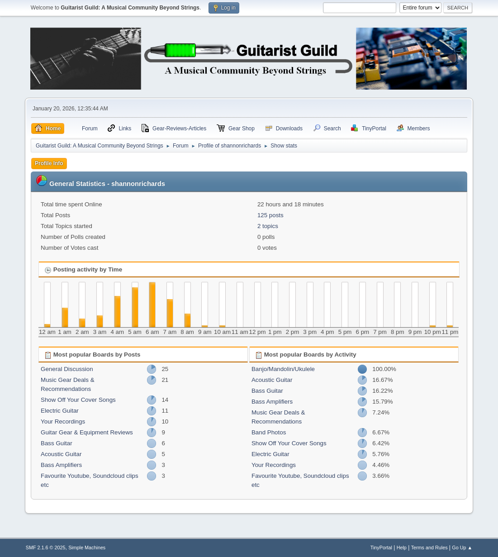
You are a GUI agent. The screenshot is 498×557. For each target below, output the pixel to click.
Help (402, 547)
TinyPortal (381, 547)
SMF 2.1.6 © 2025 (46, 547)
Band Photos (268, 432)
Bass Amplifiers (61, 465)
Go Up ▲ (462, 547)
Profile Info (49, 163)
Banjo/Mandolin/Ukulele (283, 369)
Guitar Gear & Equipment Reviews (87, 432)
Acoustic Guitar (61, 454)
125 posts (270, 215)
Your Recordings (63, 421)
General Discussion (67, 369)
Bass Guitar (56, 443)
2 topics (267, 226)
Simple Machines (86, 547)
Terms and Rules (429, 547)
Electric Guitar (60, 410)
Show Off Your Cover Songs (78, 399)
